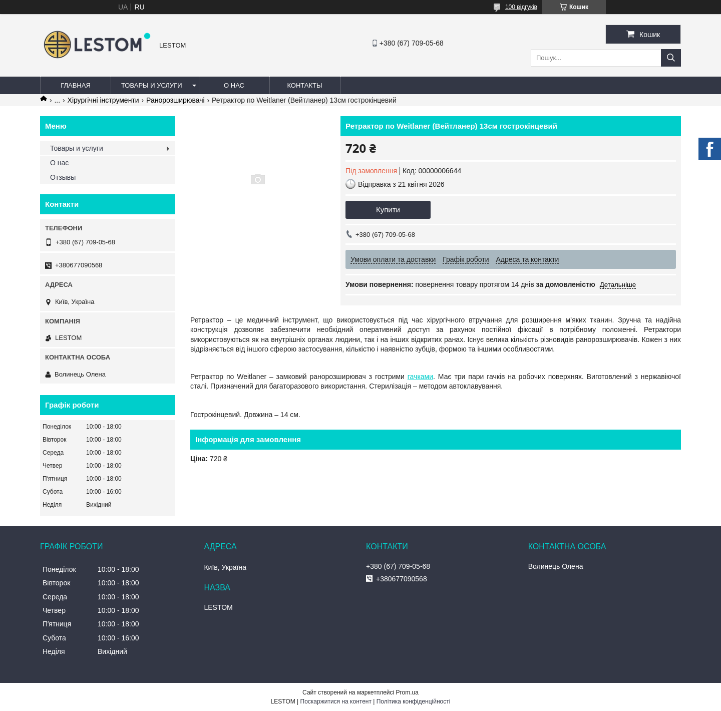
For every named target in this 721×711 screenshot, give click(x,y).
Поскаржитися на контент (336, 701)
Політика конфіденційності (414, 701)
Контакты (304, 85)
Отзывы (63, 177)
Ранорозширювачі (175, 100)
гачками (420, 377)
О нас (234, 85)
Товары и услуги (151, 85)
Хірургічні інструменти (103, 100)
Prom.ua (407, 692)
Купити (388, 209)
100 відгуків (521, 7)
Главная (76, 85)
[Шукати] (671, 58)
